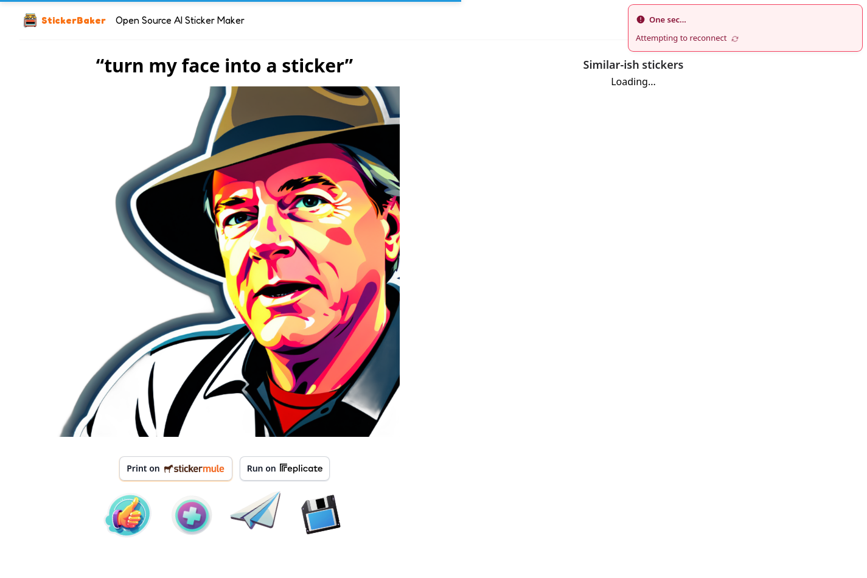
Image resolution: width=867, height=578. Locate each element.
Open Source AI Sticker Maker (180, 20)
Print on (176, 468)
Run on (284, 468)
